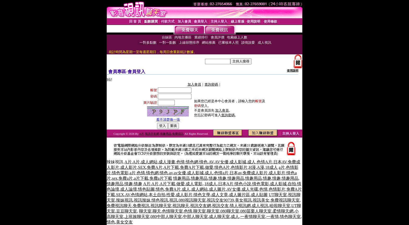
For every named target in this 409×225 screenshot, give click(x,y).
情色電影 (120, 173)
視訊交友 (220, 205)
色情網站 (139, 194)
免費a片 (125, 178)
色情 (180, 162)
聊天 (157, 211)
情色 (203, 162)
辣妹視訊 (124, 200)
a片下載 (141, 178)
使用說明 (292, 70)
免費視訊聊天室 (285, 200)
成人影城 (238, 162)
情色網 (192, 162)
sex (114, 178)
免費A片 (155, 167)
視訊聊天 (180, 205)
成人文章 (219, 194)
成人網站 (149, 162)
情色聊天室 (290, 216)
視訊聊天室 (161, 205)
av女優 (180, 173)
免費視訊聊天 (119, 205)
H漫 (252, 167)
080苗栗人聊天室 (256, 211)
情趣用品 (181, 178)
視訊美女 (261, 200)
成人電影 (194, 184)
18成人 (271, 167)
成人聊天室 (219, 216)
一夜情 (272, 216)
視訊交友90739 (220, 200)
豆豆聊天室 (126, 211)
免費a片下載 (160, 178)
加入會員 (194, 84)
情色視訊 (160, 200)
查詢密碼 (211, 84)
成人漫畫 (167, 162)
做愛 (209, 167)
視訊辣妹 (142, 200)
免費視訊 (141, 205)
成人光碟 (250, 189)
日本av (236, 173)
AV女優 (221, 162)
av (171, 173)
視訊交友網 (200, 205)
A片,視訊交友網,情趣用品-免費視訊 (161, 133)
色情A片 (264, 162)
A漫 (260, 167)
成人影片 (128, 167)
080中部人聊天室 (166, 216)
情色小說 (242, 184)
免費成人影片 (255, 173)
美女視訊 (243, 200)
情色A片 (222, 167)
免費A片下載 (192, 167)
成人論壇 (128, 189)
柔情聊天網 (283, 211)
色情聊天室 (172, 211)
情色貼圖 (146, 189)
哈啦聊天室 (279, 205)
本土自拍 (157, 194)
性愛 (170, 194)
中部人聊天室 (195, 216)
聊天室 (145, 211)
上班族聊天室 (136, 216)
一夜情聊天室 (252, 216)
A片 (128, 162)
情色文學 (202, 194)
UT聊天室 (278, 194)
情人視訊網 (240, 205)
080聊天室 (229, 211)
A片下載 (171, 167)
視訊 (173, 200)
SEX (142, 167)
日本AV (280, 162)
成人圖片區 (239, 194)
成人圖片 (217, 189)
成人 (251, 162)
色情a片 (221, 173)
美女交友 (124, 222)
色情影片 (239, 167)
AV (211, 162)
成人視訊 (260, 205)
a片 (282, 167)
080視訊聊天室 (192, 200)
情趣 (213, 178)
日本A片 (226, 184)
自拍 (292, 184)
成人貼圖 (259, 194)
